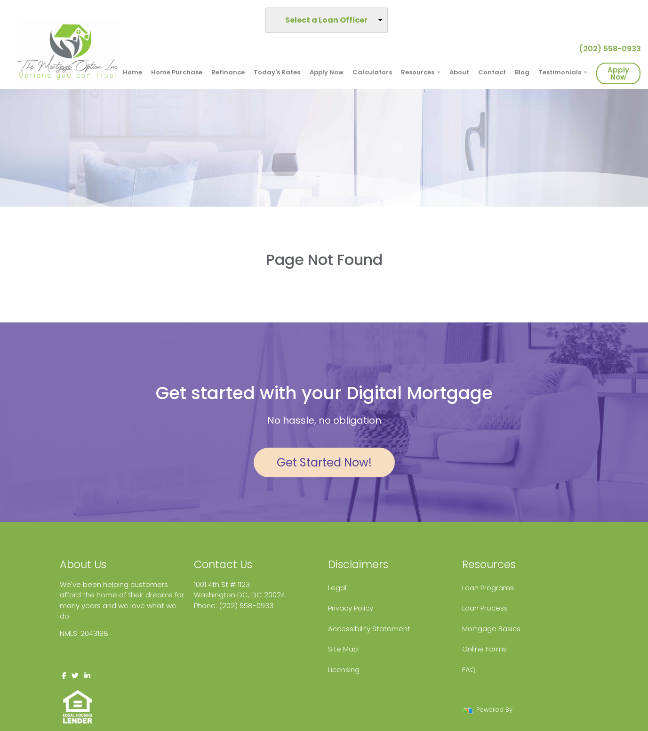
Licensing (344, 670)
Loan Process (485, 608)
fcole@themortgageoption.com (250, 616)
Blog (522, 72)
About (459, 72)
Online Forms (484, 649)
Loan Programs (488, 588)
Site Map (343, 649)
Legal (337, 588)
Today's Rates (277, 72)
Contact (492, 72)
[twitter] (75, 676)
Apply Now (327, 72)
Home (132, 72)
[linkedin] (87, 676)
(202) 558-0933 (606, 48)
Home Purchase (176, 72)
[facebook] (64, 676)
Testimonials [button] (560, 72)
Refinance (228, 72)
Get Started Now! (324, 462)
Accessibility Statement (369, 629)
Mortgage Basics (491, 629)
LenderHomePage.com (549, 710)
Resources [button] (418, 72)
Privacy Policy (350, 608)
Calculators (372, 72)
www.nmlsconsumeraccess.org (114, 654)
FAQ (469, 670)
